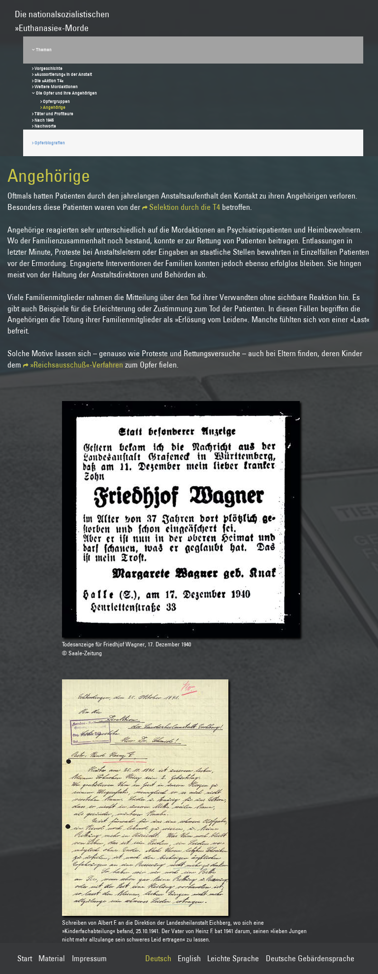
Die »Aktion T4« (48, 80)
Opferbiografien (49, 142)
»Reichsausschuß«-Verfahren (76, 364)
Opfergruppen (56, 101)
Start (24, 958)
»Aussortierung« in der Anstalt (63, 74)
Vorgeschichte (48, 68)
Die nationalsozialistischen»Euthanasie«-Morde (62, 16)
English (189, 958)
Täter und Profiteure (53, 113)
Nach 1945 (44, 120)
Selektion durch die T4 (184, 207)
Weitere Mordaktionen (56, 86)
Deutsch (158, 958)
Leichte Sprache (233, 958)
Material (51, 958)
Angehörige (54, 107)
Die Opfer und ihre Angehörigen (66, 93)
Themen (44, 49)
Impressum (89, 958)
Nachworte (45, 126)
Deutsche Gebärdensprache (310, 958)
